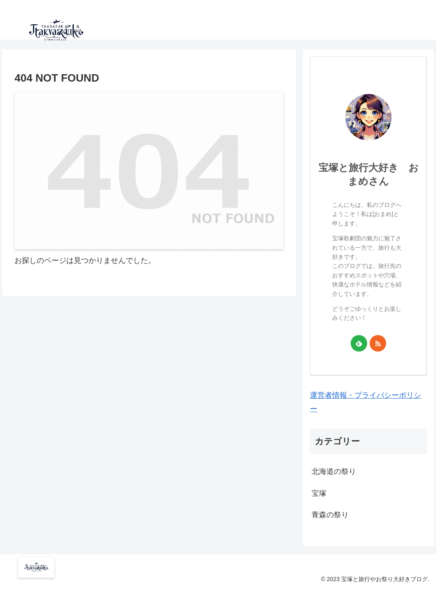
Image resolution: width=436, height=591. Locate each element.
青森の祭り (330, 515)
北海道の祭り (334, 471)
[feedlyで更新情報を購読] (359, 343)
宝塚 (319, 493)
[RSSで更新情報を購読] (378, 343)
